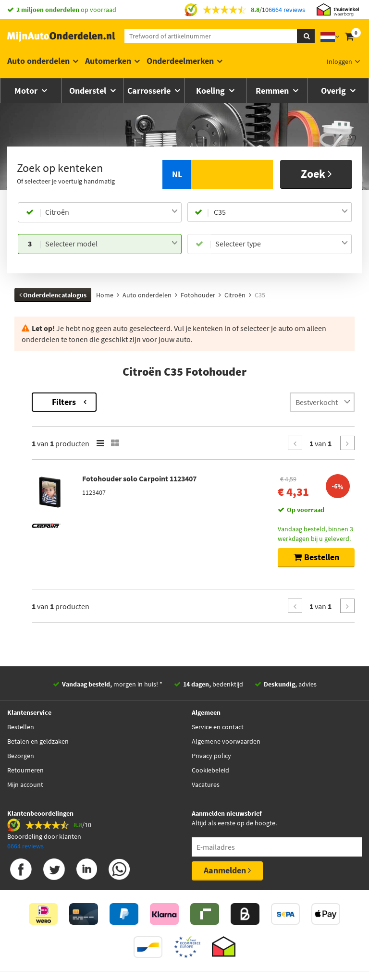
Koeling (211, 90)
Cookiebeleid (210, 770)
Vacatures (206, 784)
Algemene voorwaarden (226, 741)
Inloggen (339, 61)
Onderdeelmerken (180, 60)
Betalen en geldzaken (38, 741)
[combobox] (111, 212)
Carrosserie (149, 90)
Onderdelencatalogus (52, 295)
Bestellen (20, 727)
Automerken (108, 60)
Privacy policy (211, 755)
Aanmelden (227, 870)
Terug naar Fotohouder (50, 397)
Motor (26, 90)
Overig (334, 90)
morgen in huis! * (112, 684)
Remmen (273, 90)
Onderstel (88, 90)
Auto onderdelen (38, 60)
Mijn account (25, 784)
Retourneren (25, 770)
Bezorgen (20, 755)
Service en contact (218, 727)
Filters (191, 401)
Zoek (316, 173)
